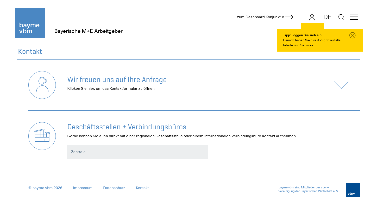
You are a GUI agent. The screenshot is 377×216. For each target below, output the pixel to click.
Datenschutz (114, 188)
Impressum (83, 188)
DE (327, 16)
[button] (354, 17)
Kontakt (142, 188)
